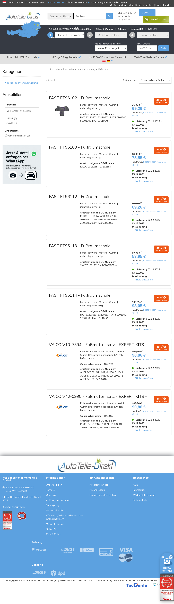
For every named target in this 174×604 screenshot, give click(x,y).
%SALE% (51, 545)
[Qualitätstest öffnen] (167, 587)
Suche (164, 65)
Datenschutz (140, 516)
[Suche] (90, 16)
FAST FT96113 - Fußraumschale (79, 262)
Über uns (51, 511)
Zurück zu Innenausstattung (21, 99)
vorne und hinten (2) (18, 152)
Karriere (50, 506)
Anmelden (120, 5)
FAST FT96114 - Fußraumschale (79, 311)
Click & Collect (54, 550)
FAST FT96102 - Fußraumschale (79, 114)
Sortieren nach (130, 96)
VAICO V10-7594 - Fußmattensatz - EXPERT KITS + (98, 360)
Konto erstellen (144, 5)
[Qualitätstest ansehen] (7, 537)
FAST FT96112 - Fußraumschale (79, 212)
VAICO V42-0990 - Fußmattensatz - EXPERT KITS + (98, 412)
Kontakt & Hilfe (53, 2)
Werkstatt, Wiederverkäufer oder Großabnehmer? (64, 533)
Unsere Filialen (54, 501)
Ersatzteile (68, 86)
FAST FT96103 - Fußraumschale (79, 163)
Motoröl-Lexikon (55, 540)
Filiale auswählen (144, 148)
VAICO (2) (12, 139)
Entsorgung (52, 521)
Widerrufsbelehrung (144, 511)
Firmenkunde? (163, 5)
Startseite (54, 86)
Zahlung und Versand (58, 516)
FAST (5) (12, 134)
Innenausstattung (86, 86)
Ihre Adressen (97, 506)
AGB (135, 501)
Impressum (139, 506)
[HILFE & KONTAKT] (167, 562)
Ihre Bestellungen (99, 501)
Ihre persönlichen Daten (103, 511)
